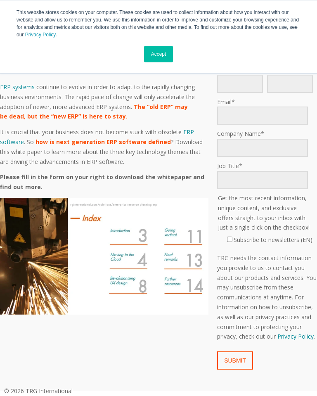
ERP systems (17, 87)
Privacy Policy (40, 35)
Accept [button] (158, 54)
